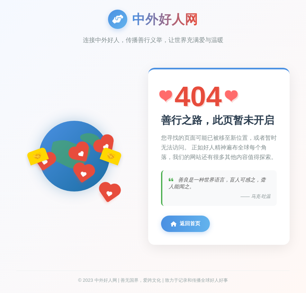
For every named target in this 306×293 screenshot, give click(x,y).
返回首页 (185, 223)
